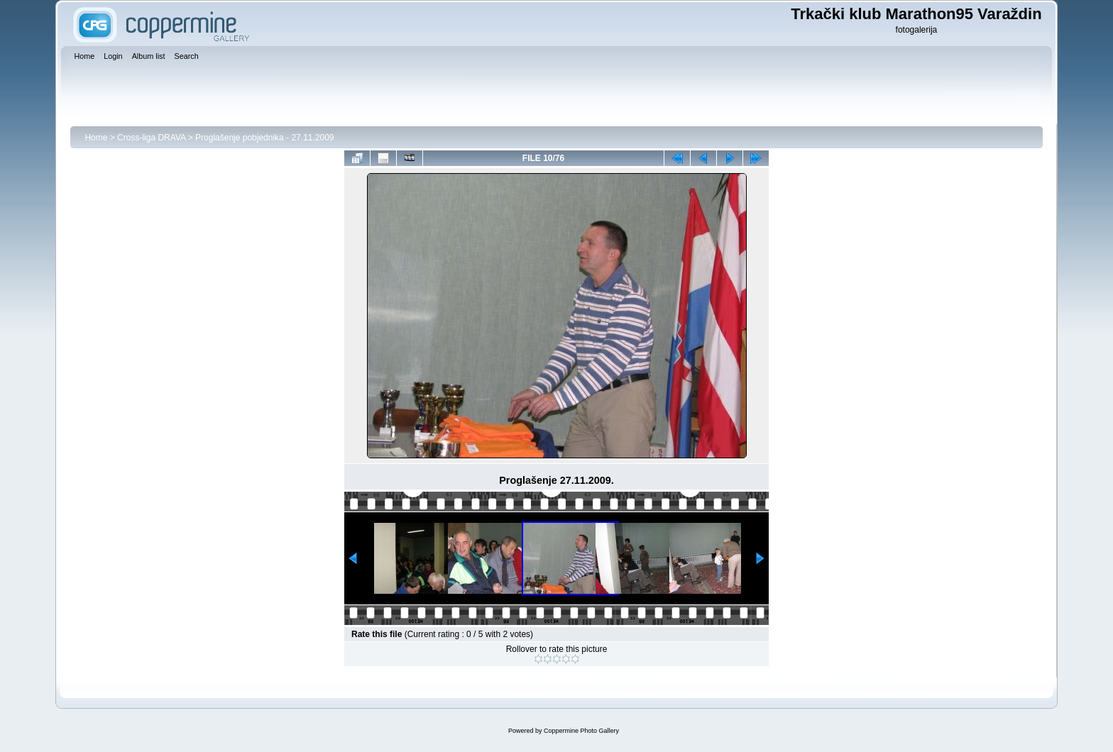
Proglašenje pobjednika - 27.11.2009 (264, 138)
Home (95, 138)
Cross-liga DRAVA (151, 138)
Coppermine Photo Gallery (581, 730)
